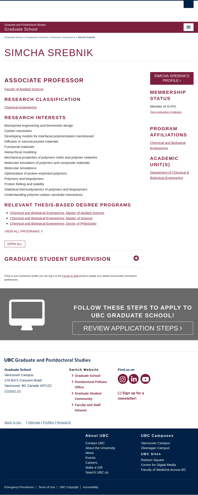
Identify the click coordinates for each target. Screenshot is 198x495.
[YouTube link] (145, 379)
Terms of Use (46, 487)
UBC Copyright (69, 487)
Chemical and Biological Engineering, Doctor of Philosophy (53, 223)
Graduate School (13, 37)
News (89, 453)
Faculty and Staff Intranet (88, 407)
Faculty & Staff (70, 276)
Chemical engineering (20, 107)
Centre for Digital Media (158, 465)
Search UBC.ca (96, 472)
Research (64, 422)
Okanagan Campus (155, 448)
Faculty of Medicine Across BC (163, 469)
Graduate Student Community (88, 396)
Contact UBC (95, 443)
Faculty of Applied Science (23, 89)
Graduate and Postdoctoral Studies (99, 360)
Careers (91, 462)
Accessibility (90, 487)
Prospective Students (37, 37)
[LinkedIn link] (134, 379)
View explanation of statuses (166, 112)
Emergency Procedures (19, 487)
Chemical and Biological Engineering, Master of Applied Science (57, 213)
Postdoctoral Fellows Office (91, 384)
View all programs (22, 231)
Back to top (14, 422)
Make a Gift (94, 467)
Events (90, 458)
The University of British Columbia (84, 9)
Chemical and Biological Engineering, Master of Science (51, 218)
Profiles (48, 422)
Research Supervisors (63, 37)
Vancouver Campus (155, 443)
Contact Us (12, 391)
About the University (100, 448)
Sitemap (34, 422)
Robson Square (152, 460)
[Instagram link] (123, 379)
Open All (14, 244)
